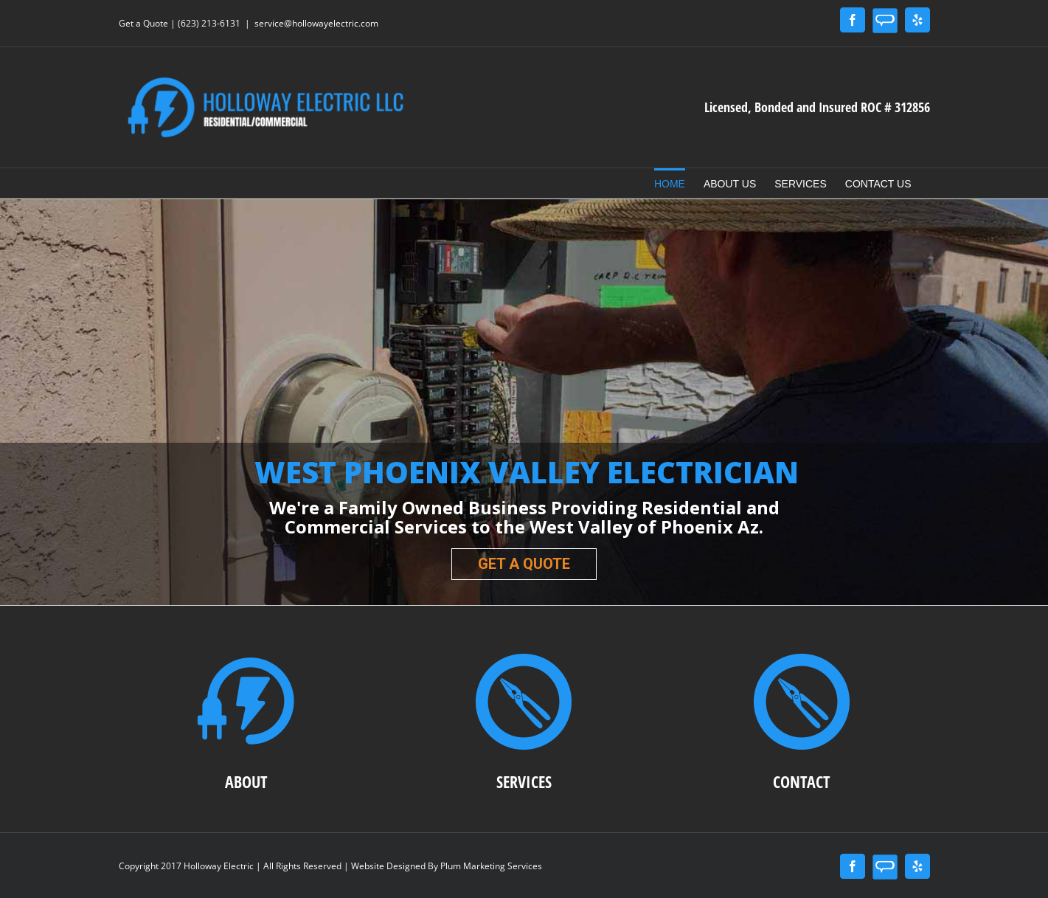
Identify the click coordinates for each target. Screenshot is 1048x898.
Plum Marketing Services (491, 866)
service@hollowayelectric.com (316, 23)
